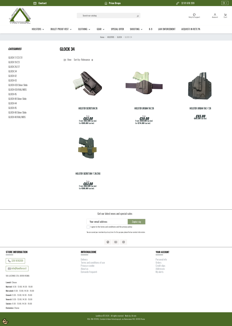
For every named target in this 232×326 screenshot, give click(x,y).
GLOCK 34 (12, 71)
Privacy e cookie (87, 265)
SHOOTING (136, 29)
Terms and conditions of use (93, 262)
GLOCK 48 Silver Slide (17, 99)
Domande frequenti (89, 272)
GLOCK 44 (12, 103)
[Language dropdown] (224, 3)
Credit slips (160, 265)
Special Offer (117, 29)
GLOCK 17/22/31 (15, 57)
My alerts (159, 272)
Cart (225, 15)
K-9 (150, 29)
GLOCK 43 (12, 80)
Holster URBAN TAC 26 (144, 108)
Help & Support (194, 15)
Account (215, 15)
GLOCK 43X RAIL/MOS (17, 89)
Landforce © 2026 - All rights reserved (110, 315)
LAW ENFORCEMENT (166, 29)
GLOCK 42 (12, 76)
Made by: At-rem (130, 315)
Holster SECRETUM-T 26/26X (87, 173)
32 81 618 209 (185, 3)
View (67, 60)
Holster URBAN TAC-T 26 (200, 108)
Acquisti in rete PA (190, 29)
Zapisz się (136, 221)
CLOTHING (84, 29)
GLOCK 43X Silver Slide (18, 85)
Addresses (160, 269)
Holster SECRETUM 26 (88, 108)
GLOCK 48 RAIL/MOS (17, 117)
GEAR (101, 29)
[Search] (108, 15)
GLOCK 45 (12, 94)
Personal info (161, 259)
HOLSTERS (38, 29)
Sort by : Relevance (84, 60)
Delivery (84, 259)
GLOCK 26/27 (14, 66)
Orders (158, 262)
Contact (40, 3)
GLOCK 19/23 (14, 62)
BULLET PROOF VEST (61, 29)
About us (84, 269)
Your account (162, 252)
